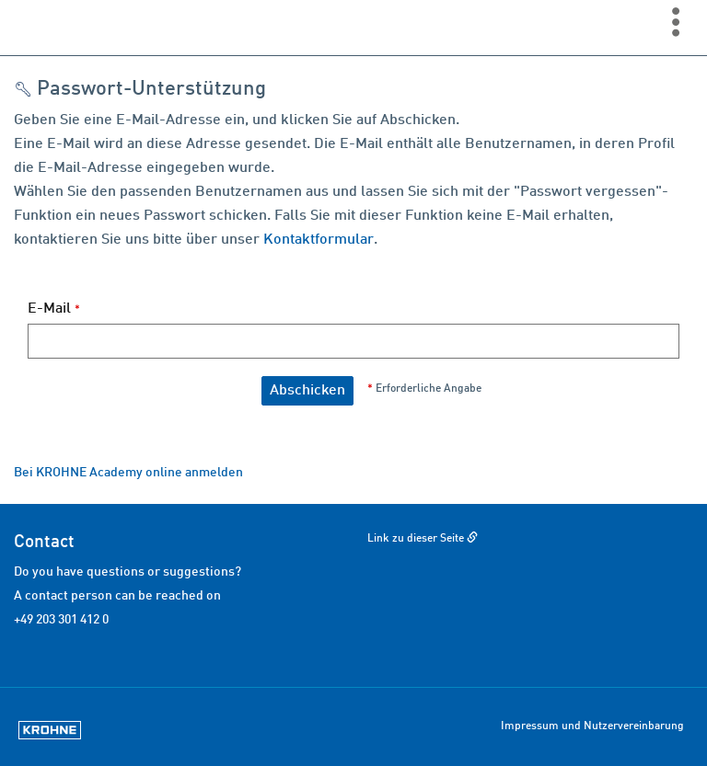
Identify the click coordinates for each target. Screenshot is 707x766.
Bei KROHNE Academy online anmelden (128, 472)
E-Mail (54, 309)
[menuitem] (680, 20)
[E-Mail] (353, 341)
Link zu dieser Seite (415, 538)
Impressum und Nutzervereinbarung (592, 726)
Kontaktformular (318, 240)
